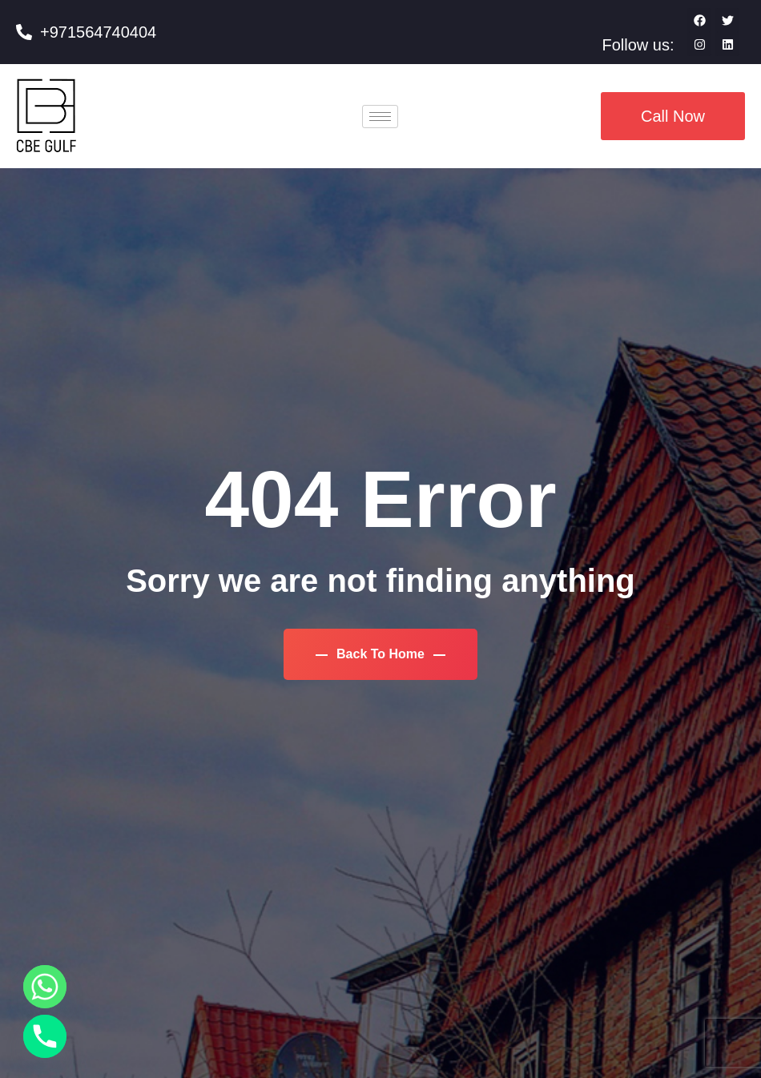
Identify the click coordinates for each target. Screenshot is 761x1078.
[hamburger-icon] (380, 116)
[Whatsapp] (44, 986)
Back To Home (381, 654)
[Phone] (44, 1036)
